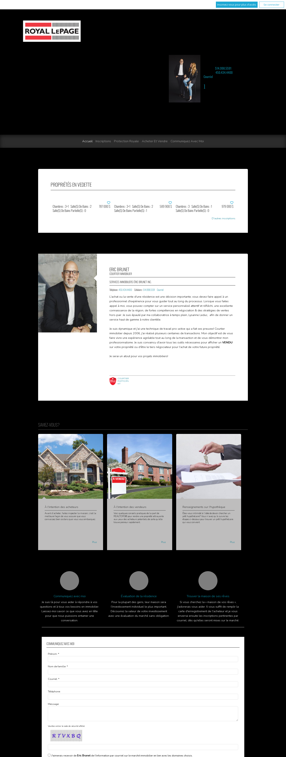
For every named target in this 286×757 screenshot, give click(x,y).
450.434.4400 (224, 72)
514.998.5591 (223, 68)
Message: (53, 704)
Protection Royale (126, 141)
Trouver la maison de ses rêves (208, 596)
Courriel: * (53, 679)
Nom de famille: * (58, 666)
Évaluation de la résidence (139, 596)
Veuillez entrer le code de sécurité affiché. (66, 728)
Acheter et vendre (155, 141)
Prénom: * (53, 654)
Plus (94, 542)
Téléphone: (54, 691)
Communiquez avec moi (187, 141)
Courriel (208, 76)
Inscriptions (103, 141)
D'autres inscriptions (223, 218)
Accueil (87, 141)
